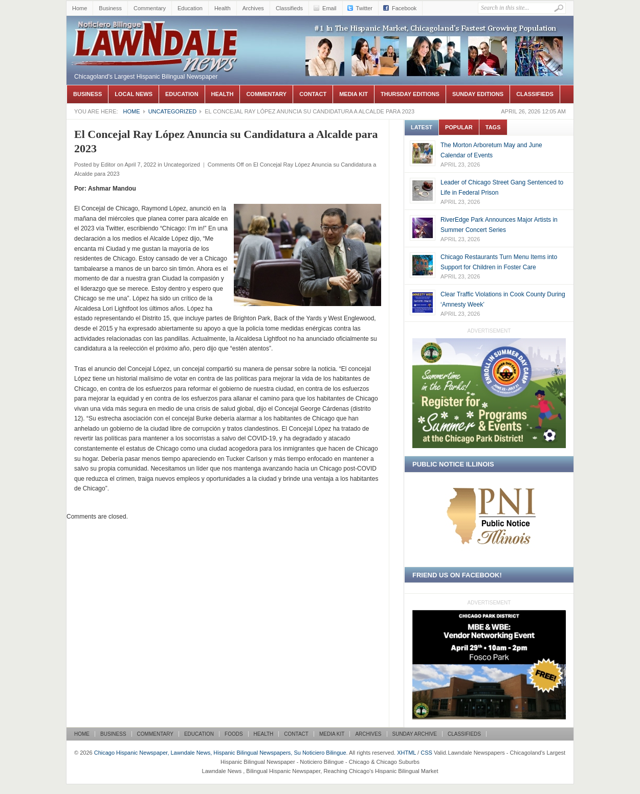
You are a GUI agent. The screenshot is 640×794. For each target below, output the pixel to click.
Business (110, 8)
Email (329, 8)
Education (190, 8)
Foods (234, 734)
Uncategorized (172, 111)
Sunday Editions (477, 94)
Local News (133, 94)
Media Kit (353, 94)
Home (79, 8)
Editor (108, 164)
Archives (253, 8)
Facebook (404, 8)
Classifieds (289, 8)
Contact (312, 94)
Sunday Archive (414, 734)
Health (222, 8)
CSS (426, 753)
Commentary (150, 8)
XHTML (406, 753)
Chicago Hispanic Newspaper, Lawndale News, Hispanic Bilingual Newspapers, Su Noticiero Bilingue (156, 31)
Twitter (364, 8)
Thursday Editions (410, 94)
